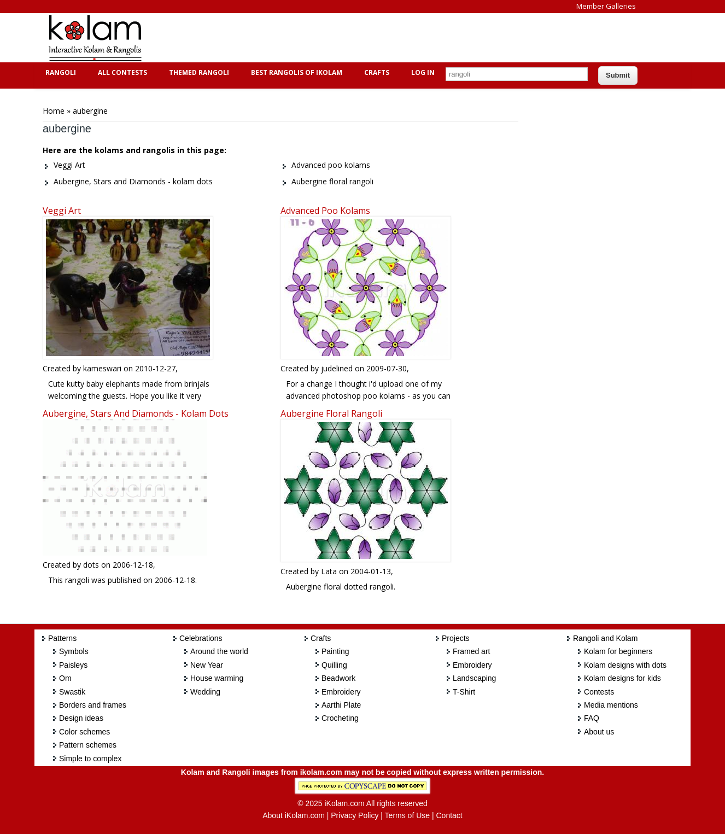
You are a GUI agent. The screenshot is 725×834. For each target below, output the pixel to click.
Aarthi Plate (341, 705)
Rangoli (59, 72)
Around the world (219, 651)
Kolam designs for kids (622, 678)
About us (599, 731)
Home (54, 111)
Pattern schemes (87, 744)
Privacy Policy (354, 815)
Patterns (62, 638)
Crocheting (340, 718)
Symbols (74, 651)
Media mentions (611, 705)
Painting (335, 651)
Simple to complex (90, 758)
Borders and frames (92, 705)
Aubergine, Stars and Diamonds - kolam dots (136, 413)
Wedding (205, 691)
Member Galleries (606, 6)
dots (91, 564)
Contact (449, 815)
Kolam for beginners (618, 651)
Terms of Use (407, 815)
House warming (216, 678)
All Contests (121, 72)
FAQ (591, 718)
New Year (206, 665)
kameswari (102, 368)
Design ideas (81, 718)
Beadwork (338, 678)
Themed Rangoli (197, 72)
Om (65, 678)
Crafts (375, 72)
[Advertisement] (354, 37)
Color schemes (84, 731)
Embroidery (341, 691)
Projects (456, 638)
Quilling (334, 665)
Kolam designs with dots (625, 665)
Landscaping (474, 678)
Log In (423, 72)
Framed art (471, 651)
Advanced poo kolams (325, 211)
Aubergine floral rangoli (331, 413)
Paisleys (73, 665)
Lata (329, 571)
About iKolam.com (293, 815)
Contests (599, 691)
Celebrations (201, 638)
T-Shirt (464, 691)
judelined (337, 368)
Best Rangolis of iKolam (295, 72)
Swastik (72, 691)
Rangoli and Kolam (605, 638)
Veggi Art (62, 211)
